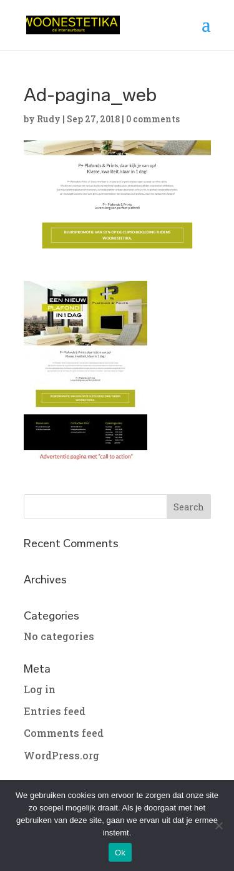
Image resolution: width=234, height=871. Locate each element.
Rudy (49, 119)
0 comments (153, 119)
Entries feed (54, 711)
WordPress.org (61, 755)
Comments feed (64, 732)
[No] (218, 825)
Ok (120, 852)
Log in (40, 689)
